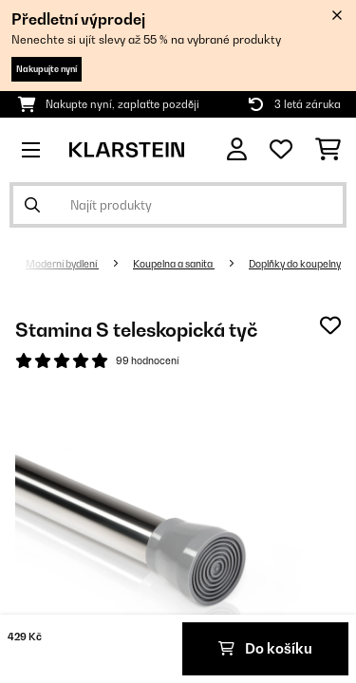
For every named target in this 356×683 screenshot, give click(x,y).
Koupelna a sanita (174, 263)
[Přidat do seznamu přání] (330, 325)
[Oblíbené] (281, 150)
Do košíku (265, 648)
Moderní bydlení (62, 263)
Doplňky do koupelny (295, 263)
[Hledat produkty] (178, 205)
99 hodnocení (147, 360)
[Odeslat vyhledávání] (32, 205)
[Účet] (237, 149)
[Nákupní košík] (328, 150)
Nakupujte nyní (46, 69)
